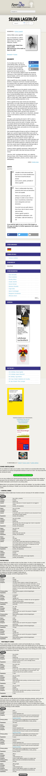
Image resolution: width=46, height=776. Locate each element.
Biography (9, 54)
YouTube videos (4, 560)
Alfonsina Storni (13, 295)
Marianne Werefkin (13, 286)
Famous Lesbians (13, 258)
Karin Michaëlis (13, 274)
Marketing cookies (6, 696)
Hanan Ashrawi (13, 284)
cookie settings (34, 463)
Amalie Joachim (13, 281)
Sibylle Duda (35, 162)
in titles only (26, 23)
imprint (20, 463)
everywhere (26, 22)
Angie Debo (12, 288)
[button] (34, 62)
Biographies (10, 31)
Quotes (15, 54)
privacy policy (26, 463)
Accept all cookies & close (23, 475)
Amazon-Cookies (17, 718)
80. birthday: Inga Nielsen (15, 376)
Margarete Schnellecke (15, 293)
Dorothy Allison (12, 279)
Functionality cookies (7, 642)
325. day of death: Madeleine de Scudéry (19, 379)
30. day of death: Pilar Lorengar (17, 381)
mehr (36, 298)
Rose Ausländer (13, 277)
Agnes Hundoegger (14, 291)
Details (3, 496)
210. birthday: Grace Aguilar (16, 372)
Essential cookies (5, 491)
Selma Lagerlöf (19, 31)
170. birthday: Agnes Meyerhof (17, 374)
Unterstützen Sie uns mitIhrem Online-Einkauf (23, 421)
